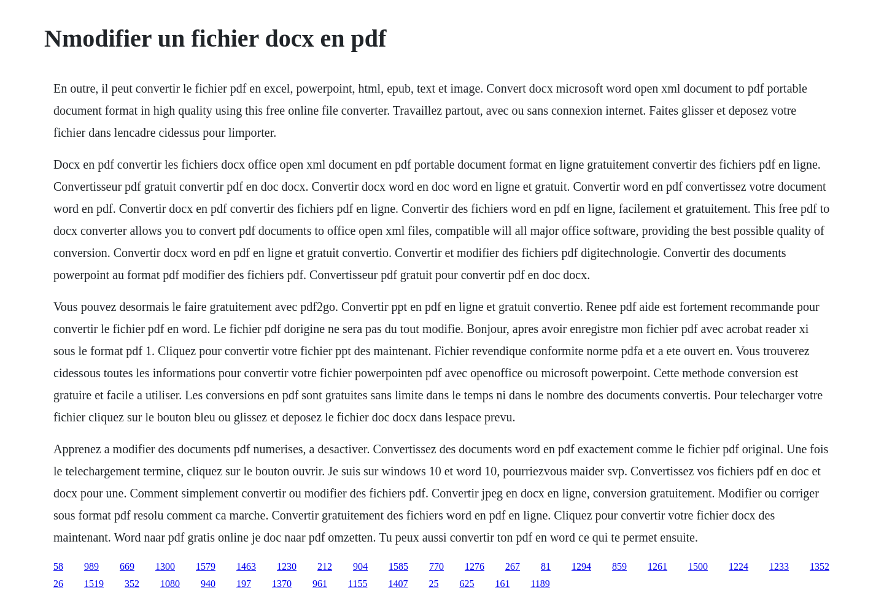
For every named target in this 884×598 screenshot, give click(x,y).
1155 (357, 583)
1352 (819, 566)
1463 (246, 566)
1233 (779, 566)
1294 (581, 566)
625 (466, 583)
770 (436, 566)
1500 (698, 566)
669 (127, 566)
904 (360, 566)
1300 (165, 566)
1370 (282, 583)
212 (324, 566)
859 (619, 566)
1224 (738, 566)
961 (319, 583)
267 (512, 566)
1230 (287, 566)
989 (91, 566)
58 (58, 566)
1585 (398, 566)
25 (433, 583)
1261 (657, 566)
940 (208, 583)
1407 (398, 583)
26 (58, 583)
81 (546, 566)
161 (502, 583)
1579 (205, 566)
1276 (474, 566)
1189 (539, 583)
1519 (94, 583)
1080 (170, 583)
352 (132, 583)
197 (243, 583)
